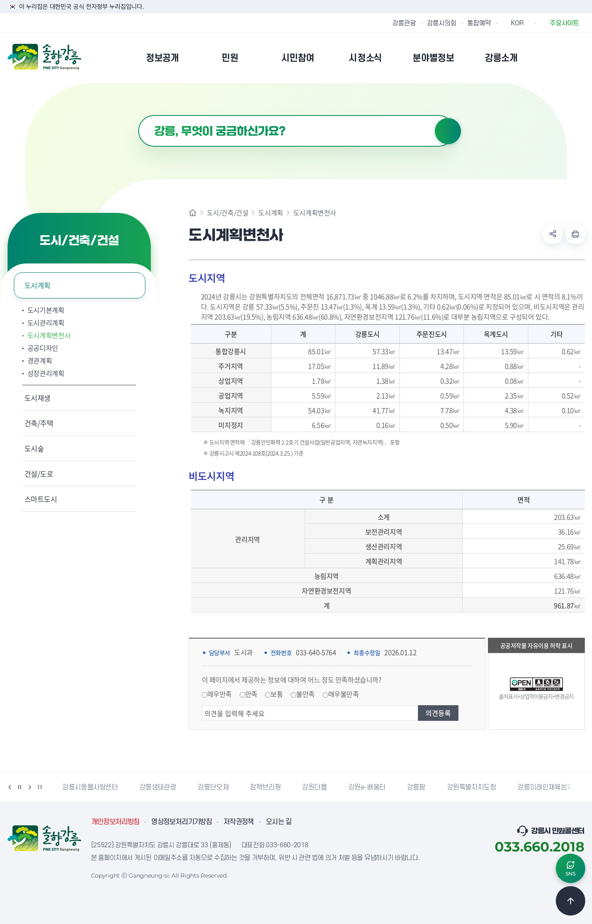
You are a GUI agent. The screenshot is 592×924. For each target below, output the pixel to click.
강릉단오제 (213, 787)
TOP (570, 901)
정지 (19, 787)
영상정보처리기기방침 (181, 822)
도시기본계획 (45, 310)
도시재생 (37, 397)
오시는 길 (279, 822)
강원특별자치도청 (471, 787)
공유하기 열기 (553, 234)
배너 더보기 (40, 787)
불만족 (305, 694)
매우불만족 (343, 694)
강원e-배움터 (367, 787)
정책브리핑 (265, 787)
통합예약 (479, 23)
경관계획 (39, 360)
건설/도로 (39, 473)
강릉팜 (416, 787)
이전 (9, 787)
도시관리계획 (45, 322)
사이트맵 (579, 57)
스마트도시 (40, 499)
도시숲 (34, 448)
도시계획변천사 (49, 335)
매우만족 (219, 694)
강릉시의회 (441, 23)
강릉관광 (404, 23)
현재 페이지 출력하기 (575, 234)
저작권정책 (239, 822)
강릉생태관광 (158, 787)
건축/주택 (39, 423)
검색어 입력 (138, 115)
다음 (30, 787)
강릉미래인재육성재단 (548, 787)
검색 (448, 131)
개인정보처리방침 (115, 822)
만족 (251, 694)
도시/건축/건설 (228, 212)
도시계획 (37, 285)
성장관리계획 (45, 373)
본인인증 (557, 57)
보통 (277, 694)
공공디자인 (42, 348)
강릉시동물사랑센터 (90, 787)
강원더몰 (314, 787)
